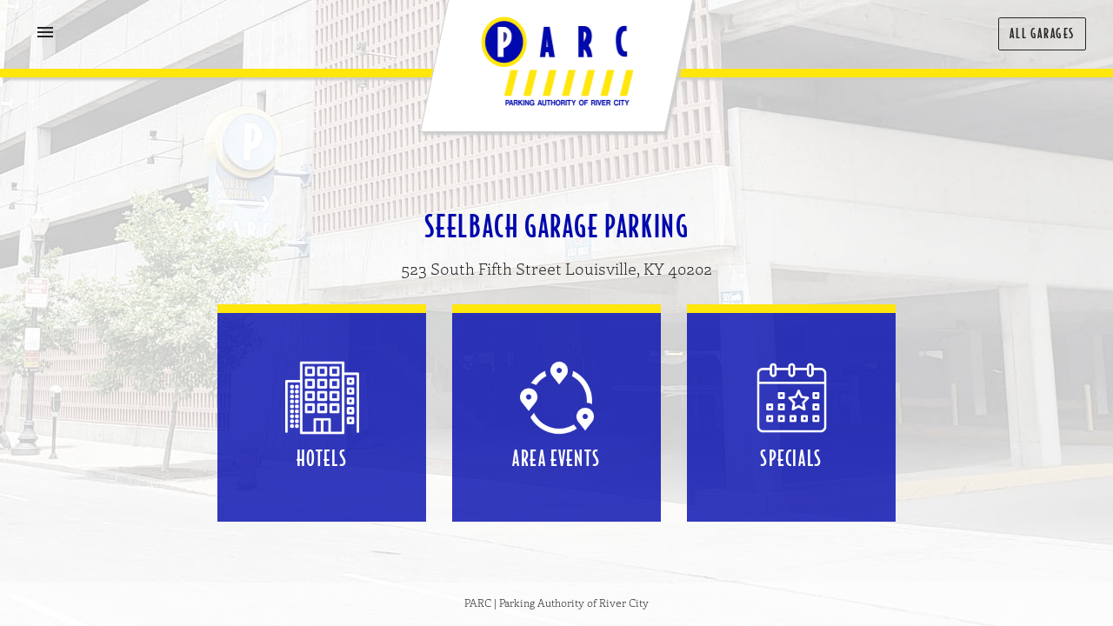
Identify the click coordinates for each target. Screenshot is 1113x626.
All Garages (1042, 33)
